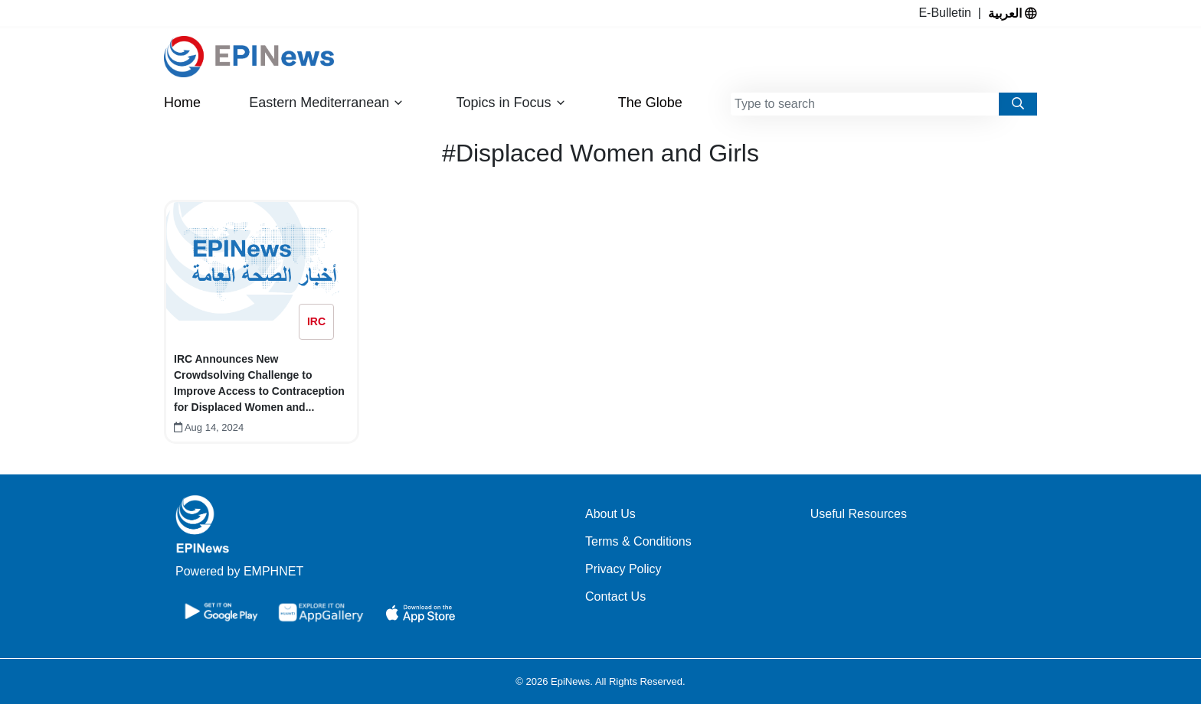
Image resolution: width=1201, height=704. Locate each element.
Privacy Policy (623, 568)
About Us (610, 513)
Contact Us (615, 596)
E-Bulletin (947, 12)
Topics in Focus (511, 103)
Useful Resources (858, 513)
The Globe (650, 102)
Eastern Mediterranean (326, 103)
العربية (1012, 13)
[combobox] (865, 104)
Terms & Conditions (638, 541)
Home (182, 102)
